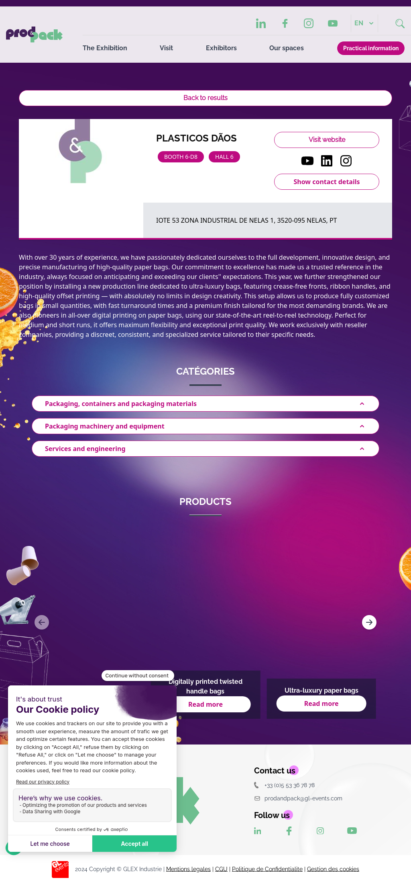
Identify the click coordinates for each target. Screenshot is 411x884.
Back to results (205, 98)
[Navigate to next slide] (369, 622)
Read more (205, 704)
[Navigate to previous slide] (42, 622)
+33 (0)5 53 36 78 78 (284, 784)
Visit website (327, 140)
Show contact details (326, 181)
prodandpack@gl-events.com (298, 798)
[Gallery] (205, 622)
